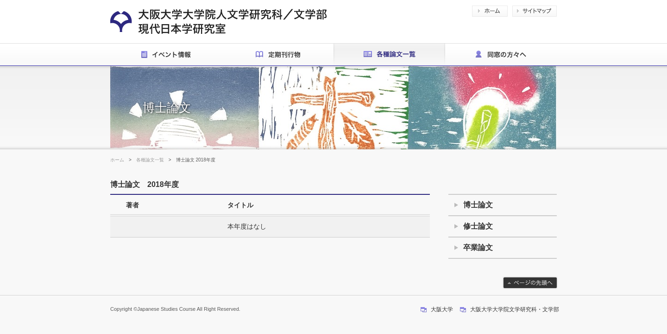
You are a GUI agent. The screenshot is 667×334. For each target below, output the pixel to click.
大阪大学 (442, 309)
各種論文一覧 (150, 159)
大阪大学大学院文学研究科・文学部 (514, 309)
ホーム (117, 159)
